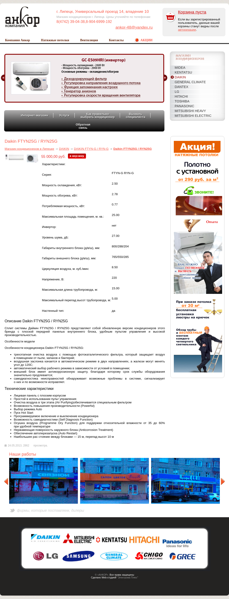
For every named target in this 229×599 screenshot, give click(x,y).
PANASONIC (184, 106)
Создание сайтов (108, 580)
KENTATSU (183, 72)
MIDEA (180, 67)
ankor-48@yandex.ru (134, 27)
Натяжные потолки (55, 40)
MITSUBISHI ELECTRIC (193, 116)
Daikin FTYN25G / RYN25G (132, 148)
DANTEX (181, 87)
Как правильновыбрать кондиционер (98, 115)
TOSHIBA (182, 101)
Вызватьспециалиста (135, 115)
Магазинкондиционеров (189, 57)
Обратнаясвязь (83, 126)
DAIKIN (180, 77)
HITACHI (181, 96)
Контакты (116, 40)
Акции (146, 40)
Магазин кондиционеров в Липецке (29, 148)
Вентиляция (89, 40)
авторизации (187, 29)
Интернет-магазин (34, 115)
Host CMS (124, 580)
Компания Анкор (17, 40)
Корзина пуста (192, 12)
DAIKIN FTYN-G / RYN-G (91, 148)
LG (177, 91)
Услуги (64, 115)
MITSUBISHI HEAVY (190, 111)
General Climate (190, 82)
